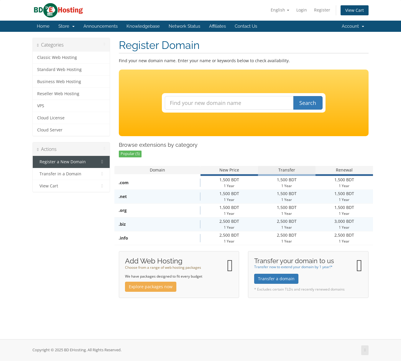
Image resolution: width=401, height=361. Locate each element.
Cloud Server (50, 130)
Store (66, 26)
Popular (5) (130, 153)
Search (307, 102)
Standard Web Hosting (59, 69)
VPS (40, 105)
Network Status (184, 26)
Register (322, 10)
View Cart (354, 10)
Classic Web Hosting (57, 57)
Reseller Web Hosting (58, 93)
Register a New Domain (71, 161)
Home (43, 26)
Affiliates (217, 26)
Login (301, 10)
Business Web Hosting (59, 81)
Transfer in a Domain (71, 173)
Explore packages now (150, 286)
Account (353, 26)
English (280, 10)
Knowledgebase (143, 26)
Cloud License (51, 118)
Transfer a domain (276, 278)
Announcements (100, 26)
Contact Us (246, 26)
